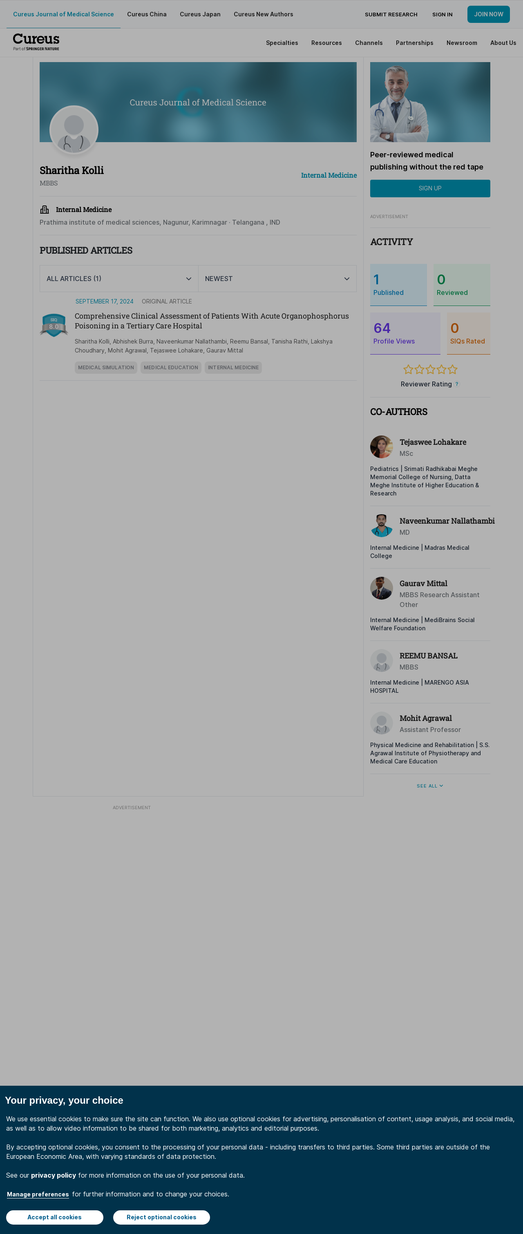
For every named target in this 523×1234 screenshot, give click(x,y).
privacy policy (53, 1175)
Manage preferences (38, 1194)
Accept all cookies (54, 1217)
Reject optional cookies (162, 1217)
